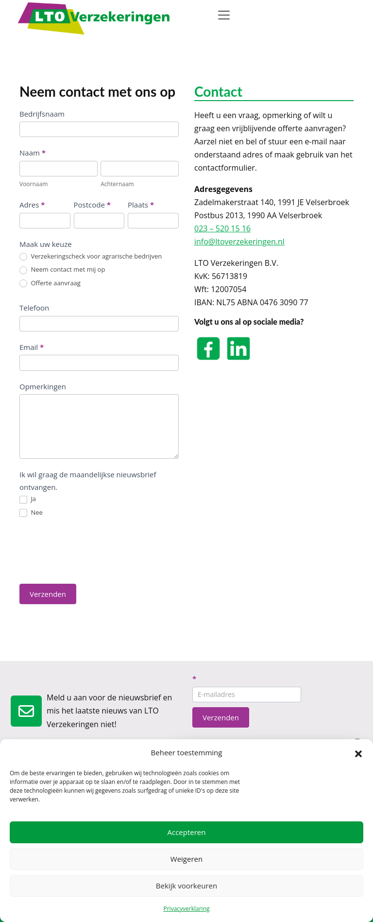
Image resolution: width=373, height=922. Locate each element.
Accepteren (187, 832)
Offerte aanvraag (50, 283)
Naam (32, 152)
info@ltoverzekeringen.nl (239, 241)
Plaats (141, 204)
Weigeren (186, 859)
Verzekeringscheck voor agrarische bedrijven (90, 256)
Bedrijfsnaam (42, 114)
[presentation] (93, 550)
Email (31, 347)
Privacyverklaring (186, 909)
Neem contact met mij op (62, 269)
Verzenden (48, 594)
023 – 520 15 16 (222, 228)
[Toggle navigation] (224, 15)
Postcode (92, 204)
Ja (27, 499)
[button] (358, 753)
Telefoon (34, 308)
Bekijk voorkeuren (186, 885)
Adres (32, 204)
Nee (31, 512)
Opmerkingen (42, 386)
